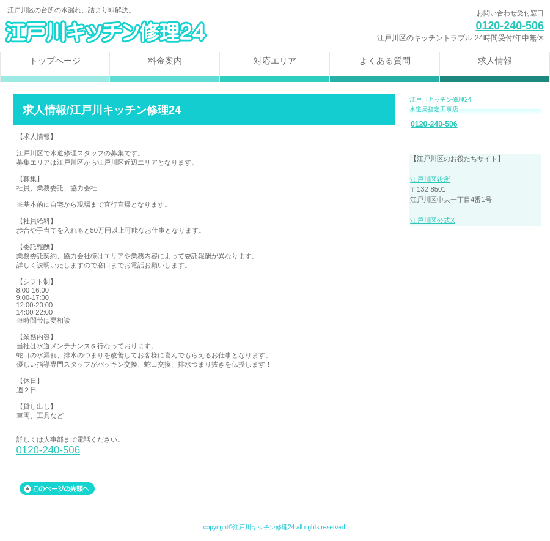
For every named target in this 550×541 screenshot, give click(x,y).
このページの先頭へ (57, 488)
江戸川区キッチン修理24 (153, 32)
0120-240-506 (509, 26)
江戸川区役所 (430, 179)
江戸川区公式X (432, 220)
